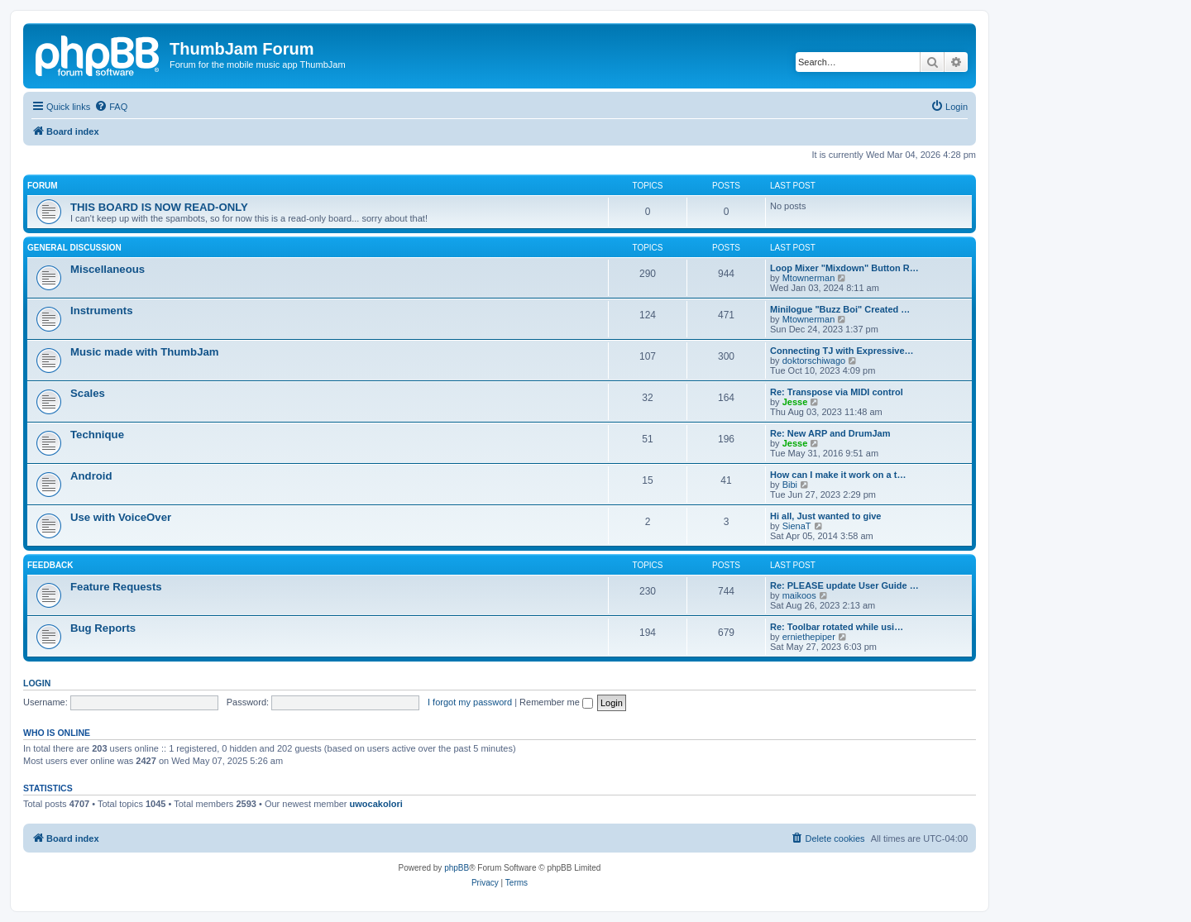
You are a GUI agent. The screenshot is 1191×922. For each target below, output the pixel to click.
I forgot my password (470, 702)
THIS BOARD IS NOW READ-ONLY (159, 207)
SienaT (796, 526)
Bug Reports (103, 628)
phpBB (456, 867)
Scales (87, 393)
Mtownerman (808, 278)
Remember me (556, 702)
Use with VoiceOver (120, 517)
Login (36, 683)
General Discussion (74, 247)
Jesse (795, 402)
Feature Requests (116, 586)
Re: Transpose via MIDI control (836, 392)
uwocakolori (376, 804)
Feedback (50, 565)
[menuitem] (110, 107)
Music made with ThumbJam (144, 352)
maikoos (799, 595)
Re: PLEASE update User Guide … (844, 585)
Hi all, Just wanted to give (825, 516)
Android (91, 476)
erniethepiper (808, 637)
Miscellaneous (107, 269)
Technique (97, 434)
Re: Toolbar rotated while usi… (836, 627)
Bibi (789, 485)
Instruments (101, 310)
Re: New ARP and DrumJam (830, 433)
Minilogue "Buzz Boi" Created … (840, 309)
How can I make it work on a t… (838, 475)
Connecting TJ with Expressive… (842, 351)
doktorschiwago (813, 360)
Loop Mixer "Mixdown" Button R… (844, 268)
